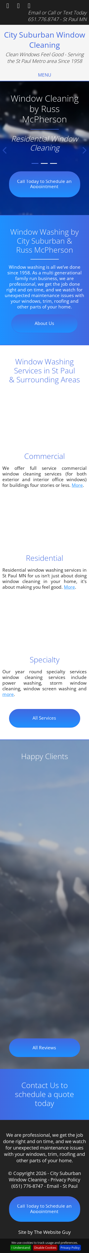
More (77, 485)
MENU (44, 75)
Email (34, 12)
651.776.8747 (43, 19)
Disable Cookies (45, 1247)
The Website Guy (52, 1232)
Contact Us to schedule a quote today (44, 1094)
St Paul (70, 1186)
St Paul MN (75, 19)
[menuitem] (44, 75)
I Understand (20, 1247)
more (8, 694)
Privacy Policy (65, 1179)
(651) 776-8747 (27, 1186)
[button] (4, 150)
